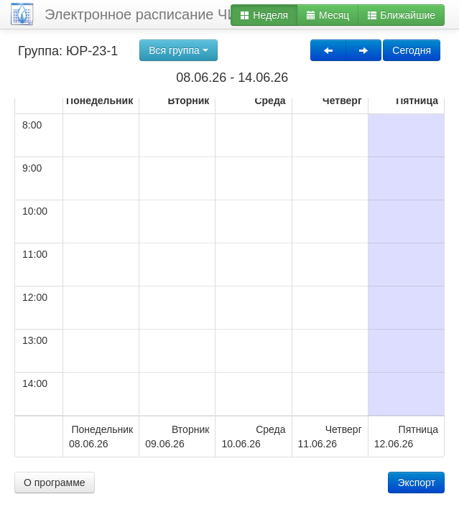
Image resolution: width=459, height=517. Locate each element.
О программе (54, 482)
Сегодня (411, 50)
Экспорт (416, 482)
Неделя (264, 15)
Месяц (327, 15)
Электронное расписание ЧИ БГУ (156, 14)
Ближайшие (401, 15)
